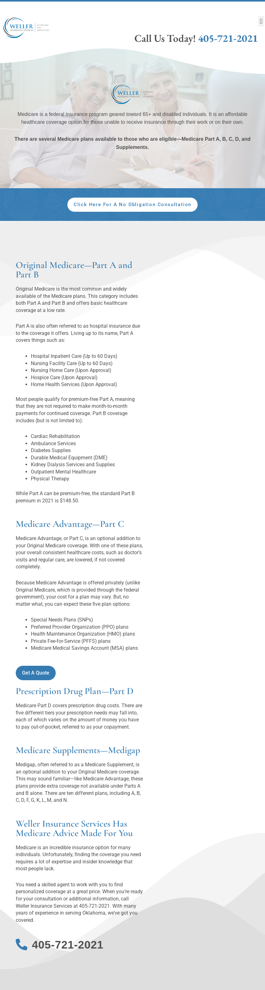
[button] (261, 21)
